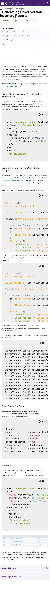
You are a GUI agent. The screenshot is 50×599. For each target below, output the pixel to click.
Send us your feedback (12, 577)
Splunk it (6, 44)
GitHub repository (14, 86)
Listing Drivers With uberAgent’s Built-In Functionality (20, 32)
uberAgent (9, 9)
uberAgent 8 (21, 9)
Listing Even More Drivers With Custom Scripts (18, 36)
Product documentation (20, 3)
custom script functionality (12, 180)
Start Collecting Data (10, 40)
